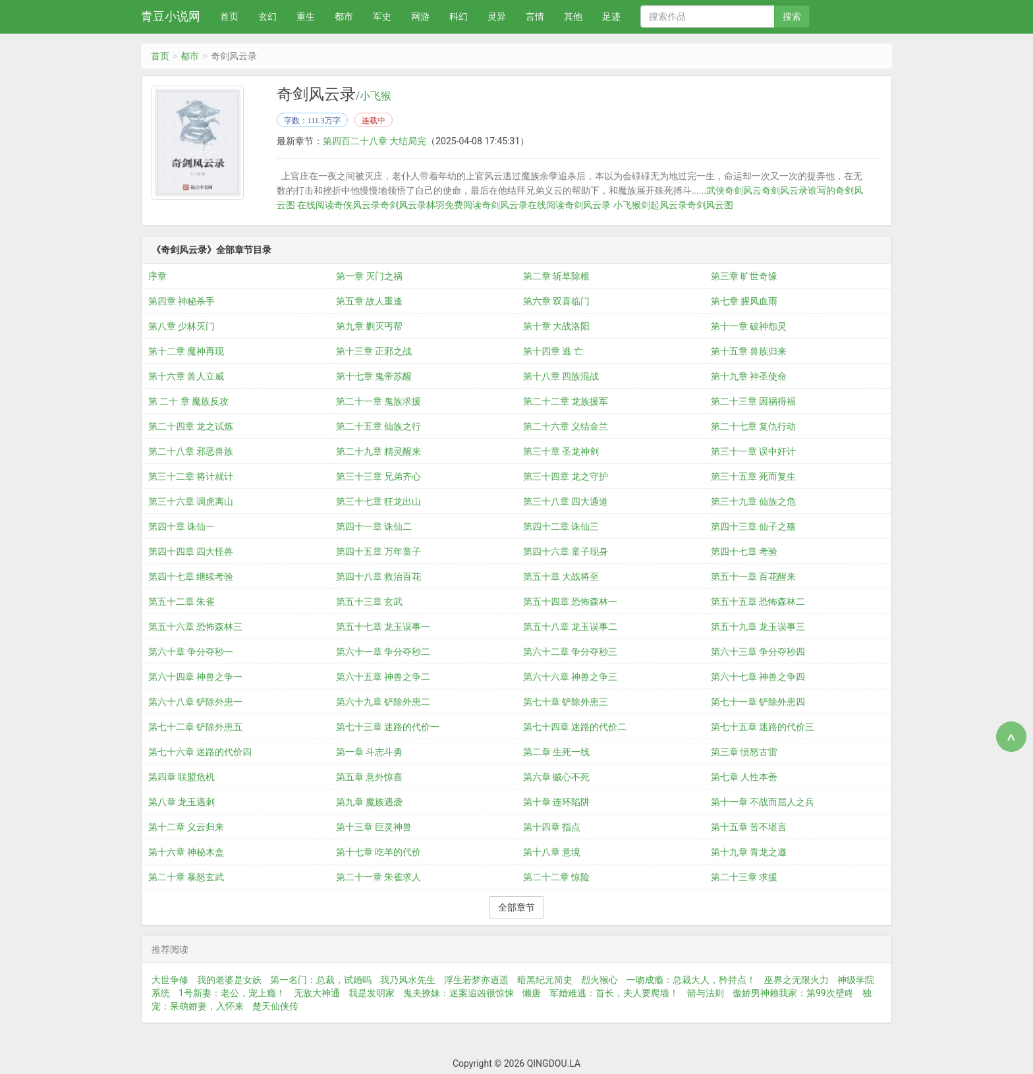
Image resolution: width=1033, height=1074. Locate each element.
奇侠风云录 (357, 205)
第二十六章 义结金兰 (565, 426)
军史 (382, 16)
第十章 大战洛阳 (556, 326)
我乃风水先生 (407, 980)
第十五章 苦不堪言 (749, 827)
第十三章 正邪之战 (374, 351)
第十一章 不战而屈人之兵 (762, 802)
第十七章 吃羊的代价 (378, 852)
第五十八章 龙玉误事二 (570, 626)
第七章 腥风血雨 (744, 301)
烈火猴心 (599, 980)
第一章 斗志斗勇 (369, 752)
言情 (535, 16)
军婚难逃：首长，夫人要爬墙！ (614, 993)
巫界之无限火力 (796, 980)
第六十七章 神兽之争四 (758, 676)
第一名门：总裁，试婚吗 (321, 980)
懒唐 (531, 993)
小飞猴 (375, 96)
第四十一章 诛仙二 (374, 526)
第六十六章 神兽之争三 (570, 676)
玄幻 (267, 16)
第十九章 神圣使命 (749, 376)
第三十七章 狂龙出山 (378, 501)
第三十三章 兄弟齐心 (378, 476)
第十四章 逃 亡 (553, 351)
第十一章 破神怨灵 (749, 326)
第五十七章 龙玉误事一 (383, 626)
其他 (573, 16)
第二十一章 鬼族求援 (378, 401)
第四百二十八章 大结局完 (374, 141)
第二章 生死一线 (556, 752)
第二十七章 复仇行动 (753, 426)
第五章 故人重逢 (369, 301)
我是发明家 (372, 993)
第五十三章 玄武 (369, 601)
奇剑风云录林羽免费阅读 (431, 205)
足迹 (611, 16)
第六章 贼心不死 (556, 777)
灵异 (497, 16)
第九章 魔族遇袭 (369, 802)
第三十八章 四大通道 (565, 501)
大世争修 (170, 980)
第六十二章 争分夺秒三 (570, 651)
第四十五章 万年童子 (378, 551)
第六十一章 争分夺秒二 (383, 651)
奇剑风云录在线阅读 (523, 205)
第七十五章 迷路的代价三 (762, 726)
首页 (229, 16)
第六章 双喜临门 (556, 301)
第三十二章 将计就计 (190, 476)
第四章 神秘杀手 (181, 301)
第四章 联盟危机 (181, 777)
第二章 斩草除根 (556, 276)
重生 (305, 16)
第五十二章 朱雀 (181, 601)
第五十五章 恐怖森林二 (758, 601)
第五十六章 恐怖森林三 (195, 626)
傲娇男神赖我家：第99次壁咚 (793, 993)
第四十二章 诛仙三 (561, 526)
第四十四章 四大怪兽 (190, 551)
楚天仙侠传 (275, 1006)
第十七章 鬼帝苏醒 (374, 376)
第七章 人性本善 (744, 777)
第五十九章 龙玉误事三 (758, 626)
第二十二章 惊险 (556, 877)
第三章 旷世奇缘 (744, 276)
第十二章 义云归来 (186, 827)
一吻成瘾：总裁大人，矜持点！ (691, 980)
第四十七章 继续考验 (190, 576)
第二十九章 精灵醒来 (378, 451)
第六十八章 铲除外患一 (195, 701)
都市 (344, 16)
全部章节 (516, 907)
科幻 (458, 16)
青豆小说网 (170, 16)
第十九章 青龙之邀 (749, 852)
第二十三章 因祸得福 (753, 401)
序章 (157, 276)
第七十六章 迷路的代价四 (200, 752)
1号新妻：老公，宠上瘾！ (232, 993)
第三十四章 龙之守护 (565, 476)
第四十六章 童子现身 (565, 551)
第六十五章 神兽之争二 (383, 676)
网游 (420, 16)
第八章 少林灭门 (181, 326)
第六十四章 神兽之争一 (195, 676)
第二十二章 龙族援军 (565, 401)
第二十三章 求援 (744, 877)
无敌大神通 (317, 993)
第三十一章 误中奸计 (753, 451)
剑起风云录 (664, 205)
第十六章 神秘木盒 (186, 852)
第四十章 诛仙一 (181, 526)
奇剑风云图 (710, 205)
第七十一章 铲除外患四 (758, 701)
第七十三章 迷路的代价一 (387, 726)
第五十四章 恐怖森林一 (570, 601)
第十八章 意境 (551, 852)
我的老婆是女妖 (229, 980)
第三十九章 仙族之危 (753, 501)
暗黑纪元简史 (544, 980)
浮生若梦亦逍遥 (476, 980)
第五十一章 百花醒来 (753, 576)
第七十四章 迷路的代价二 (575, 726)
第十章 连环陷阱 (556, 802)
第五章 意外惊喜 (369, 777)
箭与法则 (705, 993)
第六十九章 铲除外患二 (383, 701)
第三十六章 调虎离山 (190, 501)
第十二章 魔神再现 (186, 351)
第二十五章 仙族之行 (378, 426)
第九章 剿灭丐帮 (369, 326)
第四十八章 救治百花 (378, 576)
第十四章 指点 (551, 827)
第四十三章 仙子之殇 (753, 526)
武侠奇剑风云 (734, 190)
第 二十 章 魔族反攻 (188, 401)
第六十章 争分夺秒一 (190, 651)
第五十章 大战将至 (561, 576)
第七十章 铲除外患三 (565, 701)
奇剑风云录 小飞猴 (602, 205)
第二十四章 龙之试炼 (190, 426)
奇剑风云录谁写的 (798, 190)
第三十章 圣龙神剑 (561, 451)
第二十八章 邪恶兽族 (190, 451)
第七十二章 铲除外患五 (195, 726)
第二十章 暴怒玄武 (186, 877)
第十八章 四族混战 (561, 376)
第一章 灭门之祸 (369, 276)
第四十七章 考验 (744, 551)
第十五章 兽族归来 (749, 351)
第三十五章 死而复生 (753, 476)
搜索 (792, 16)
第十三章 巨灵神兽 (374, 827)
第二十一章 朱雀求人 (378, 877)
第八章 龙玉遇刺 (181, 802)
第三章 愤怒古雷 (744, 752)
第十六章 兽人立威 (186, 376)
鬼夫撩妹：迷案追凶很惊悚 (458, 993)
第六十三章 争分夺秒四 (758, 651)
